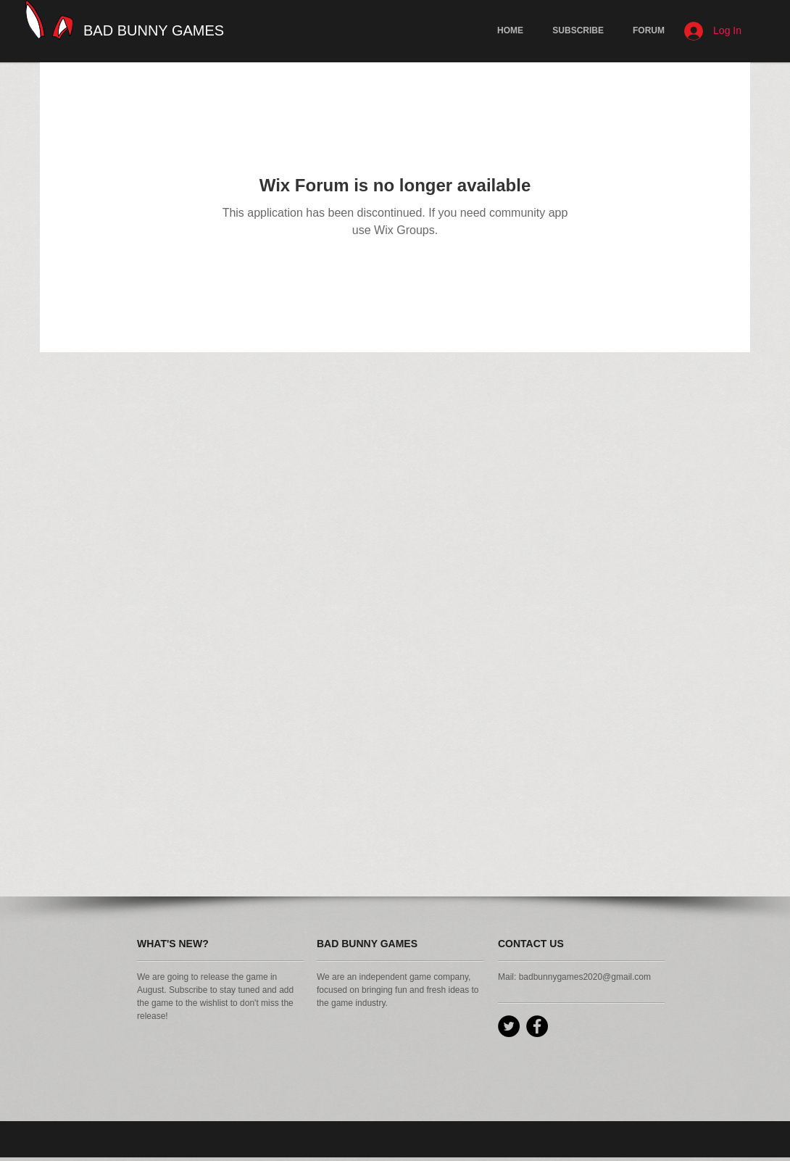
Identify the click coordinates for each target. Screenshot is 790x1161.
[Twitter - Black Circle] (509, 1026)
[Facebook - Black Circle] (537, 1026)
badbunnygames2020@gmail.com (585, 977)
